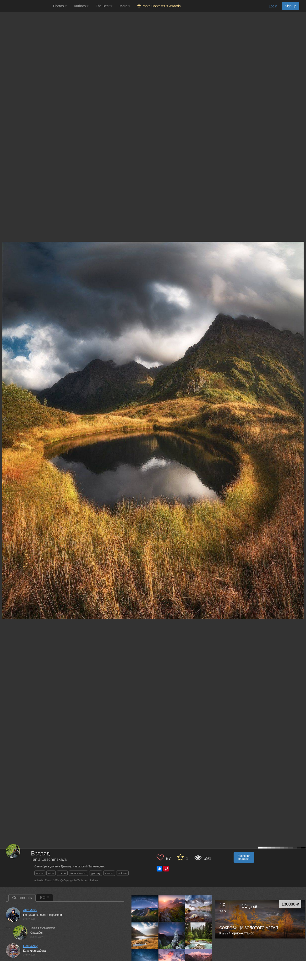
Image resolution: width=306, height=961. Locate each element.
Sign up (290, 6)
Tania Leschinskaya (49, 859)
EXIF (44, 897)
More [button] (125, 6)
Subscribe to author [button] (244, 857)
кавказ (109, 873)
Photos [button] (60, 6)
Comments (22, 897)
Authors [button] (81, 6)
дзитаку (95, 873)
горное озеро (79, 873)
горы (51, 873)
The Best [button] (104, 6)
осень (40, 873)
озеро (62, 873)
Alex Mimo (30, 910)
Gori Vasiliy (30, 946)
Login (273, 6)
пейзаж (122, 873)
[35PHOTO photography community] (26, 6)
